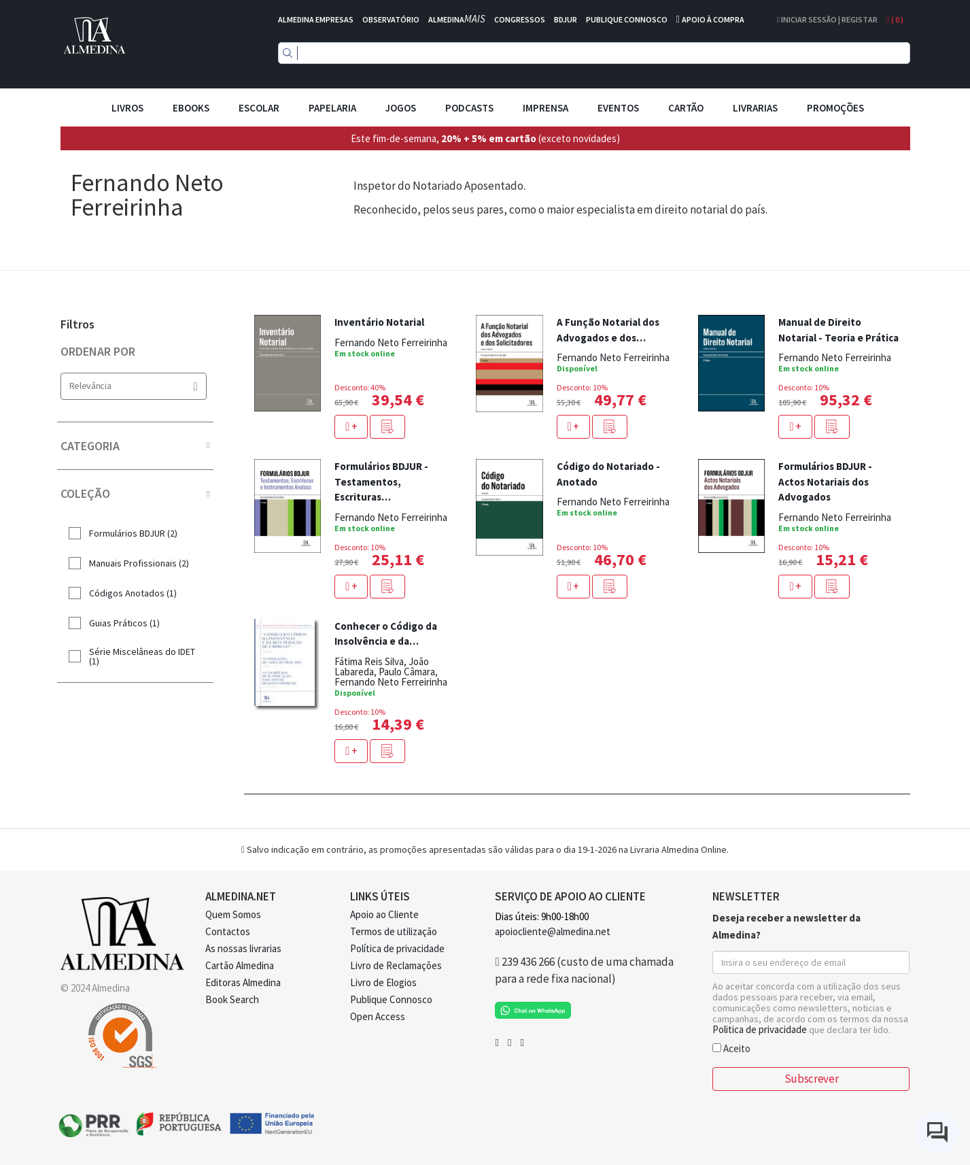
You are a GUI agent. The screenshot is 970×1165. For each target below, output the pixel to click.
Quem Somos (233, 914)
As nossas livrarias (243, 948)
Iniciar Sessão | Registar (827, 19)
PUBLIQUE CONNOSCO (627, 19)
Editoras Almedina (243, 982)
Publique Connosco (391, 999)
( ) (894, 19)
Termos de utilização (393, 931)
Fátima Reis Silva (369, 661)
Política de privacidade (397, 948)
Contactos (227, 931)
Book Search (232, 999)
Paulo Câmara (407, 671)
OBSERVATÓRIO (390, 19)
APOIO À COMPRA (713, 19)
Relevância (133, 386)
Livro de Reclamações (396, 965)
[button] (387, 427)
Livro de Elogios (383, 982)
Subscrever (811, 1078)
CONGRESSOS (519, 19)
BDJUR (565, 19)
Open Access (377, 1016)
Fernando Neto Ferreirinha (390, 342)
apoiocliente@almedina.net (552, 931)
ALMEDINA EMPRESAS (315, 19)
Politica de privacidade (759, 1029)
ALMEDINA (456, 19)
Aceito (731, 1047)
